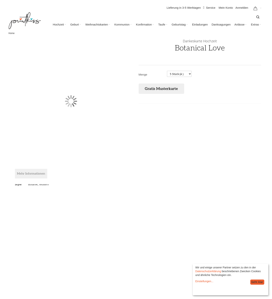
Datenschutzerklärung (208, 271)
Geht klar (257, 282)
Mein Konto (226, 7)
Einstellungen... (204, 281)
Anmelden (241, 7)
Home (11, 33)
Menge (143, 74)
